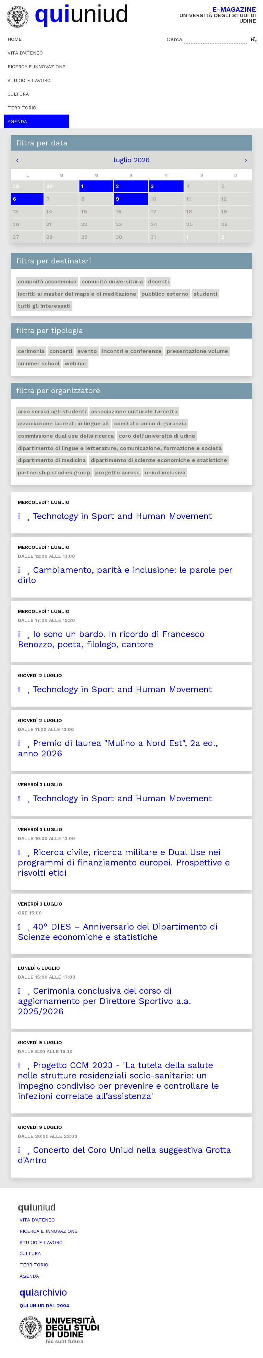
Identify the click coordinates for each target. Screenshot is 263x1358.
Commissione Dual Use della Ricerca (66, 436)
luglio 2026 (132, 160)
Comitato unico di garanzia (150, 423)
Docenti (158, 281)
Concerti (60, 351)
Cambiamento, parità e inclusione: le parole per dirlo (125, 575)
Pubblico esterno (164, 294)
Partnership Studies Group (54, 472)
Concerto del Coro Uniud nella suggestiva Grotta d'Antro (124, 1155)
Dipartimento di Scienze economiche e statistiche (159, 460)
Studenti (205, 294)
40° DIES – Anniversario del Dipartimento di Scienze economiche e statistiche (117, 932)
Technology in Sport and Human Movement (115, 516)
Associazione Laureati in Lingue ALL (63, 423)
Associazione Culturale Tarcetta (134, 411)
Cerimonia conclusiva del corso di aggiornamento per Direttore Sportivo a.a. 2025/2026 (104, 1001)
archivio (43, 1292)
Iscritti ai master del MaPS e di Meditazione (77, 294)
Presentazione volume (197, 351)
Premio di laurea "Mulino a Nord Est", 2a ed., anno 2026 (118, 748)
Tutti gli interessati (44, 306)
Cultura (18, 94)
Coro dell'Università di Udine (157, 436)
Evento (87, 351)
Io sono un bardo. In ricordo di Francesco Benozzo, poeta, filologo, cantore (111, 639)
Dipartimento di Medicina (52, 460)
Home (15, 39)
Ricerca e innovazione (36, 66)
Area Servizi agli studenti (52, 411)
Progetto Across (117, 472)
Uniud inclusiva (165, 472)
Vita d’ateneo (25, 53)
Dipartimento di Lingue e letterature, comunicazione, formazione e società (120, 448)
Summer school (39, 363)
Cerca (174, 39)
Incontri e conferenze (132, 351)
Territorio (22, 107)
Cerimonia (31, 351)
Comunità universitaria (112, 281)
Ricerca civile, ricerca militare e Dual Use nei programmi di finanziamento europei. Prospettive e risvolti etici (124, 862)
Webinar (76, 363)
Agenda (17, 121)
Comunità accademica (47, 281)
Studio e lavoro (29, 80)
